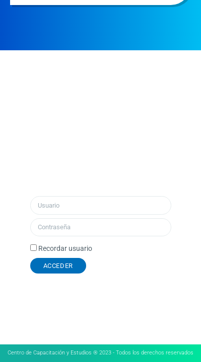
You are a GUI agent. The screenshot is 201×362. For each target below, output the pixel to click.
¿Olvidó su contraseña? (142, 265)
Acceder (58, 265)
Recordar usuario (65, 248)
